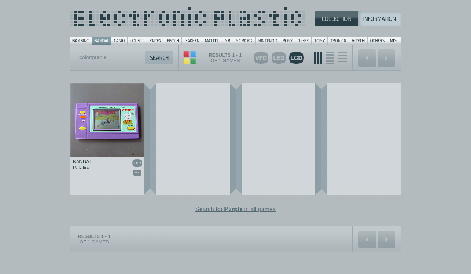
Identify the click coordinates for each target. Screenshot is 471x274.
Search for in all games (235, 209)
